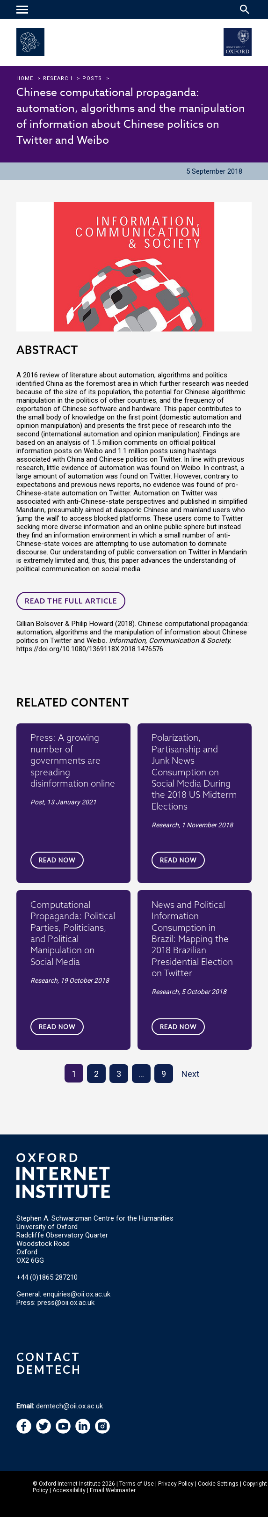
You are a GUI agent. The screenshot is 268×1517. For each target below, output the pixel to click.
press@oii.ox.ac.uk (65, 1302)
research (57, 78)
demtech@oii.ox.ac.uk (69, 1406)
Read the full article (71, 600)
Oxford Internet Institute (70, 1483)
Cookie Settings (218, 1483)
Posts (92, 78)
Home (24, 78)
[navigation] (23, 10)
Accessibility (69, 1490)
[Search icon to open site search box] (245, 9)
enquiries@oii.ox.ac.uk (76, 1294)
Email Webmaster (113, 1490)
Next (190, 1074)
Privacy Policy (176, 1483)
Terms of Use (136, 1483)
